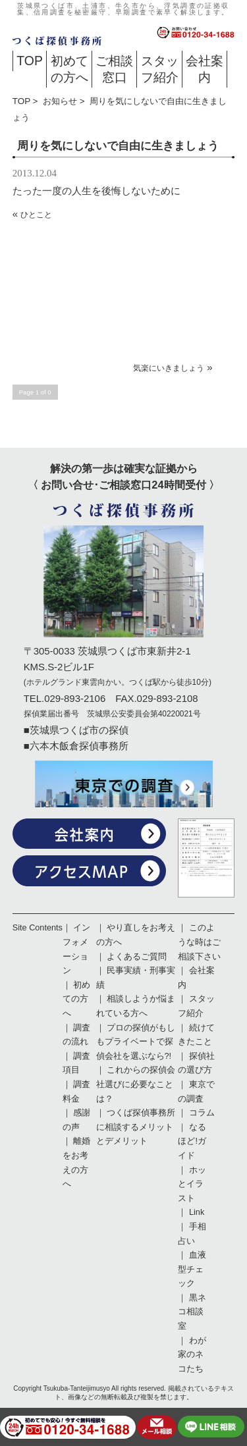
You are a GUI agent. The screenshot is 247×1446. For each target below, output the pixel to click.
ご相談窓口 (114, 68)
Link (196, 1212)
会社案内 (204, 68)
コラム (202, 1112)
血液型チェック (192, 1269)
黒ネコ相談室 (192, 1312)
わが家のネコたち (192, 1355)
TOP (29, 60)
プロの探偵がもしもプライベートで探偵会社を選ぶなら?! (136, 1042)
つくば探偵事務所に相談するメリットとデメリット (136, 1127)
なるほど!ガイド (192, 1141)
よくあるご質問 (137, 956)
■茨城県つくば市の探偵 (76, 730)
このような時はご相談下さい (199, 942)
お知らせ (60, 101)
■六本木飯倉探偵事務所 (76, 745)
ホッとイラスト (192, 1184)
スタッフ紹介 (159, 68)
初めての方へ (69, 68)
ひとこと (36, 214)
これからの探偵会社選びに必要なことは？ (136, 1084)
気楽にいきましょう (168, 368)
